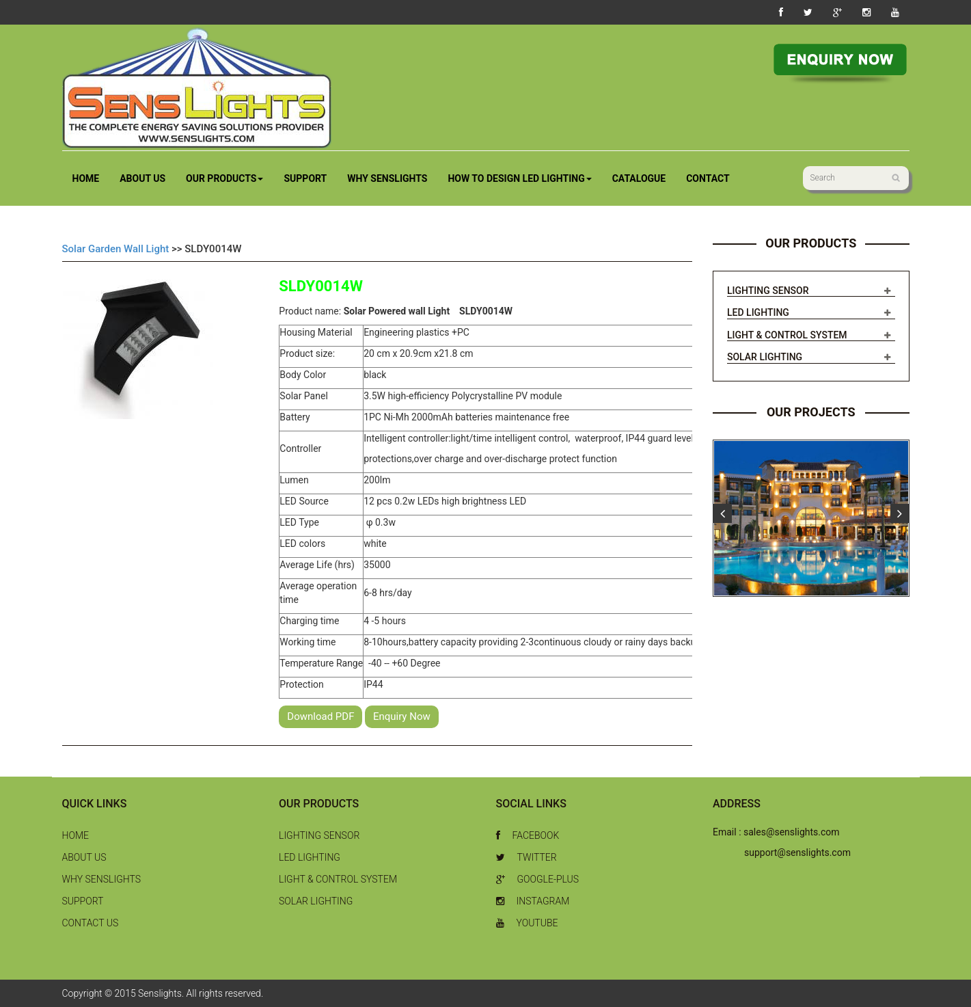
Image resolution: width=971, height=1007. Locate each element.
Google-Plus (537, 879)
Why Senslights (387, 178)
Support (305, 178)
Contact (707, 178)
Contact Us (90, 922)
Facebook (528, 835)
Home (86, 178)
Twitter (526, 857)
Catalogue (639, 178)
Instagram (533, 901)
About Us (142, 178)
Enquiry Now (401, 716)
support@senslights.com (797, 852)
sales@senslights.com (791, 832)
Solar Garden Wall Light (115, 249)
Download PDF (320, 716)
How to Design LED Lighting (519, 178)
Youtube (527, 922)
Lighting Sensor (768, 290)
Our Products (224, 178)
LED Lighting (758, 312)
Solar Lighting (764, 356)
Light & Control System (787, 335)
